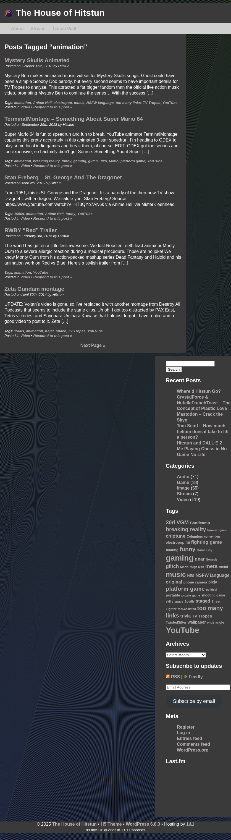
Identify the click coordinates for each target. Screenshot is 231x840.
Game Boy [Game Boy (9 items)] (204, 550)
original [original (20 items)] (174, 581)
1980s (19, 331)
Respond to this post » (52, 107)
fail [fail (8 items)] (188, 542)
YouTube (170, 103)
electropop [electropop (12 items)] (175, 542)
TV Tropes (151, 103)
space (61, 331)
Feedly (193, 676)
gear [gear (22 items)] (200, 559)
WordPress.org (192, 750)
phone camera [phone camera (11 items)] (195, 582)
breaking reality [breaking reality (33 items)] (186, 529)
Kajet (49, 331)
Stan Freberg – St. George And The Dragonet (63, 177)
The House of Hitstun (54, 13)
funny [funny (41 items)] (187, 549)
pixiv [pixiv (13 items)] (212, 582)
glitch (93, 161)
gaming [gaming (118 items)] (179, 557)
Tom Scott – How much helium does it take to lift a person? (203, 431)
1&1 (190, 824)
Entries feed (189, 738)
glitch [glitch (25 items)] (172, 566)
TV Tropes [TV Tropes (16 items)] (202, 616)
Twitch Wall (64, 28)
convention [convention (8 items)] (212, 536)
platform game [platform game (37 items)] (185, 588)
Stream (38, 28)
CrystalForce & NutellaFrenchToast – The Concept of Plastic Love (203, 403)
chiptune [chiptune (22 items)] (175, 536)
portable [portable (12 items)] (173, 595)
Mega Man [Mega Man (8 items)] (197, 567)
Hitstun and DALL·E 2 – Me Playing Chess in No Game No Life (202, 449)
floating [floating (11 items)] (172, 550)
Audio (183, 476)
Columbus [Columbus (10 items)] (195, 536)
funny (66, 161)
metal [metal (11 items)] (223, 567)
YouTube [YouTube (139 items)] (182, 630)
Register (186, 727)
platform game (132, 161)
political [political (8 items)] (211, 589)
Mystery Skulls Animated (37, 60)
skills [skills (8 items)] (169, 601)
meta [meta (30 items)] (211, 566)
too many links (128, 103)
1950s (19, 214)
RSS (173, 676)
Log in (183, 732)
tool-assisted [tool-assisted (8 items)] (187, 609)
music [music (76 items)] (176, 574)
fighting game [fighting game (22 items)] (206, 542)
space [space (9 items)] (178, 601)
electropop (63, 103)
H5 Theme (111, 824)
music (79, 103)
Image (183, 488)
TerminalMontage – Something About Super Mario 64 (73, 119)
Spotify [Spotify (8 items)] (190, 601)
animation (22, 103)
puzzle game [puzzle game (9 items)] (190, 595)
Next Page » (93, 345)
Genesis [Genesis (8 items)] (211, 559)
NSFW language (100, 103)
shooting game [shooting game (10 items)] (213, 595)
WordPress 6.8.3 (143, 824)
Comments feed (193, 744)
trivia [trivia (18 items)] (185, 616)
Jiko (103, 161)
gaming (80, 161)
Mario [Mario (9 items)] (184, 567)
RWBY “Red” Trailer (30, 230)
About (17, 28)
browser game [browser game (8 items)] (217, 530)
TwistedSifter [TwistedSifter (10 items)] (176, 622)
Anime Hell (42, 103)
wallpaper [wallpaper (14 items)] (197, 622)
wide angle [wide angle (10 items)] (215, 622)
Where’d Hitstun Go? (199, 391)
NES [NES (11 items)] (190, 576)
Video (25, 107)
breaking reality (46, 161)
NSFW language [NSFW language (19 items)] (213, 575)
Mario (114, 161)
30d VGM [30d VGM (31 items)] (177, 522)
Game (183, 482)
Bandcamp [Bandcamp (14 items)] (200, 523)
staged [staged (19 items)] (203, 600)
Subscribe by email (194, 701)
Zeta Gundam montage (34, 289)
